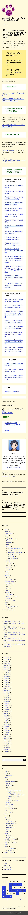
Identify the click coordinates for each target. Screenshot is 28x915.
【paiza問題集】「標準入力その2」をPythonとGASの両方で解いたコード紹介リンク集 (14, 634)
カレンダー (9, 563)
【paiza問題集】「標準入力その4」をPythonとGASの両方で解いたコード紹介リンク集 (14, 623)
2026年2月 (6, 659)
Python (7, 592)
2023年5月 (6, 676)
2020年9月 (6, 732)
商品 (6, 604)
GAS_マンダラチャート (14, 550)
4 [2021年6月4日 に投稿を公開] (17, 884)
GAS (15, 481)
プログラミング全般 (10, 600)
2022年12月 (7, 686)
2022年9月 (6, 692)
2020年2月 (6, 745)
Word (7, 588)
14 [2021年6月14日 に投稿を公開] (3, 890)
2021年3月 (6, 722)
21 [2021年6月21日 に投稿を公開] (3, 893)
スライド (8, 567)
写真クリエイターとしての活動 (12, 424)
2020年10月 (7, 730)
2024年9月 (6, 667)
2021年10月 (6, 711)
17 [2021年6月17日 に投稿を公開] (14, 890)
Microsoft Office (9, 581)
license (7, 575)
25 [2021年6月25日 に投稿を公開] (17, 893)
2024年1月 (6, 671)
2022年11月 (6, 688)
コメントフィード (8, 867)
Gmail (8, 560)
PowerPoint (9, 585)
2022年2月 (6, 703)
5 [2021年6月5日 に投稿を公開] (20, 884)
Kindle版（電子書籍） (7, 412)
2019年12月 (7, 749)
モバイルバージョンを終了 (14, 913)
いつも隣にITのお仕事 (8, 150)
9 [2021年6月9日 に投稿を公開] (10, 887)
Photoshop (9, 533)
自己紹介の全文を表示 (13, 467)
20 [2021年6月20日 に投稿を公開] (24, 890)
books (6, 535)
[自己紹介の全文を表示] (20, 467)
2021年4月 (6, 721)
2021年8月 (6, 713)
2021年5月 (6, 719)
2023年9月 (6, 673)
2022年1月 (6, 705)
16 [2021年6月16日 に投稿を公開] (10, 890)
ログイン (6, 863)
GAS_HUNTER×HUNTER (14, 548)
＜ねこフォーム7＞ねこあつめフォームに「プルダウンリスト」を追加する (14, 341)
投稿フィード (7, 865)
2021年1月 (6, 726)
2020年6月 (6, 738)
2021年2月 (6, 724)
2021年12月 (6, 707)
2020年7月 (6, 736)
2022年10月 (7, 690)
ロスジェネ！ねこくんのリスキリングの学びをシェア (13, 19)
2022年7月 (6, 696)
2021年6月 (6, 717)
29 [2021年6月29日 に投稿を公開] (7, 896)
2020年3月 (6, 744)
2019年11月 (6, 751)
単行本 (3, 411)
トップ (5, 529)
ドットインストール (8, 610)
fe (6, 577)
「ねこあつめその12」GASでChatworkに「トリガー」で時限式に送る (14, 250)
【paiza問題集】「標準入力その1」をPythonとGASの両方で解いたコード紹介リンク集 (14, 640)
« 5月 (6, 899)
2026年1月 (6, 661)
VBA (7, 587)
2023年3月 (6, 680)
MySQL (7, 590)
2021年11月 (6, 709)
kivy (6, 573)
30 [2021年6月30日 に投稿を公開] (10, 896)
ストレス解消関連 (10, 606)
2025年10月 (7, 663)
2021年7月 (6, 715)
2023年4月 (6, 678)
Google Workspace (10, 539)
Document (9, 542)
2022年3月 (6, 701)
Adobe (6, 531)
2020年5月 (6, 740)
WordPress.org (8, 869)
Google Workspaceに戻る (11, 422)
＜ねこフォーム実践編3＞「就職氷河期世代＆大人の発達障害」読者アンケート (14, 377)
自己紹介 (7, 430)
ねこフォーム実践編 (13, 558)
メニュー (5, 24)
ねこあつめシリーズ (13, 554)
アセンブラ (10, 579)
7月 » (21, 899)
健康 (6, 602)
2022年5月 (6, 699)
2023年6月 (6, 674)
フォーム (8, 569)
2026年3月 (6, 657)
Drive (7, 544)
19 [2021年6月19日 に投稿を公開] (20, 890)
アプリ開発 (7, 598)
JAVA (6, 571)
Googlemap (9, 562)
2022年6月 (6, 697)
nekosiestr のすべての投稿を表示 (8, 476)
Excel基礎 (8, 583)
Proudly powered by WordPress (9, 908)
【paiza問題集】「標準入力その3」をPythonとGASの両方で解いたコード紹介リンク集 (14, 628)
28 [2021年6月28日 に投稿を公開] (4, 896)
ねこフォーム (11, 556)
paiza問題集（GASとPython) (15, 552)
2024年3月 (6, 669)
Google (20, 481)
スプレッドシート (10, 565)
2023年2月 (6, 682)
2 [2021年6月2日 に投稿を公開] (10, 884)
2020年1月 (6, 747)
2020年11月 (6, 728)
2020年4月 (6, 742)
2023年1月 (6, 684)
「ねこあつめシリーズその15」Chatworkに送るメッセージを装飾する (14, 277)
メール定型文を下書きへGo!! (12, 391)
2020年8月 (6, 734)
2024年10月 (7, 665)
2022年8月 (6, 694)
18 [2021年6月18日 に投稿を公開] (17, 890)
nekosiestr (4, 481)
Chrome (8, 540)
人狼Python (9, 594)
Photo (9, 608)
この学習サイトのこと (10, 596)
